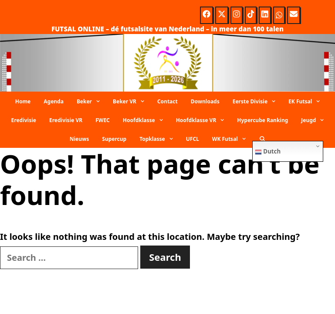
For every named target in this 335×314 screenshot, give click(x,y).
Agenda (54, 101)
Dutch (268, 151)
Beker (91, 101)
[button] (99, 101)
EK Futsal (307, 101)
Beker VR (132, 101)
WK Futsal (232, 139)
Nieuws (79, 139)
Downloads (205, 101)
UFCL (192, 139)
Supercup (114, 139)
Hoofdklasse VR (203, 120)
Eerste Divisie (257, 101)
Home (23, 101)
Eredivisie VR (65, 120)
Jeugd (315, 120)
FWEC (102, 120)
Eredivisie (23, 120)
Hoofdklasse (146, 120)
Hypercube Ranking (262, 120)
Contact (167, 101)
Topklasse (159, 139)
